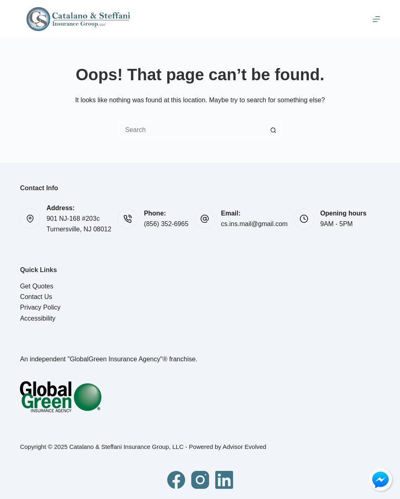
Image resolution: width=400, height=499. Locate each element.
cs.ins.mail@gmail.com (254, 223)
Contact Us (36, 296)
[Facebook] (176, 480)
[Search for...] (192, 130)
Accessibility (37, 318)
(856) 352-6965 (166, 223)
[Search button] (273, 130)
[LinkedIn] (224, 480)
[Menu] (376, 19)
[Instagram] (200, 480)
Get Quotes (36, 286)
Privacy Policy (40, 307)
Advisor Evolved (245, 446)
